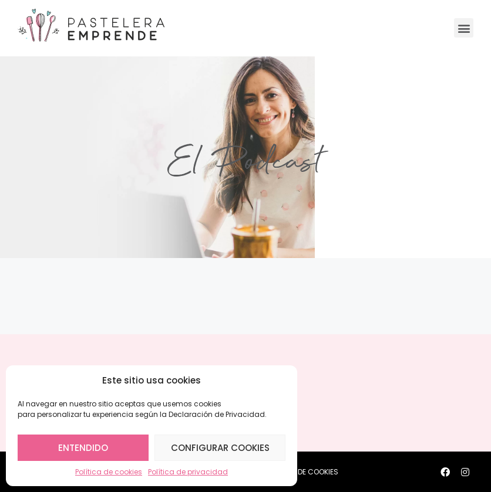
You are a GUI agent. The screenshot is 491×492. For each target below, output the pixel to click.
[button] (463, 28)
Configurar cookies (220, 448)
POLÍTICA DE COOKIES (301, 472)
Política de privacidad (188, 472)
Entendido (83, 448)
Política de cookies (108, 472)
